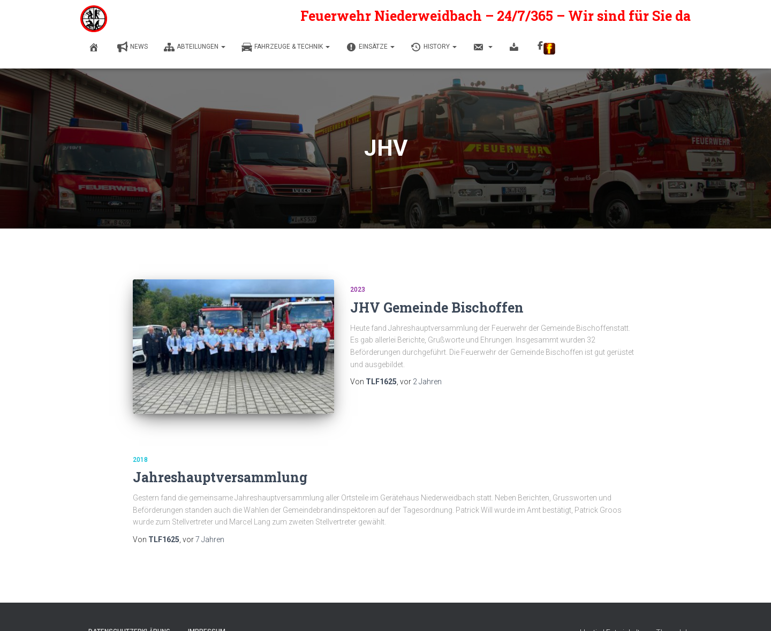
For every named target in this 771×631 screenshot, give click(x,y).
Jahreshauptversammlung (220, 477)
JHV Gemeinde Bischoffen (437, 307)
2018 (140, 459)
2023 (357, 289)
